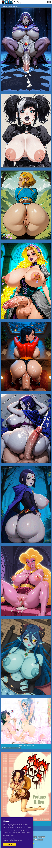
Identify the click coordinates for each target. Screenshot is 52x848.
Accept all (9, 844)
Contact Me (36, 844)
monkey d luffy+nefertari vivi (26, 745)
